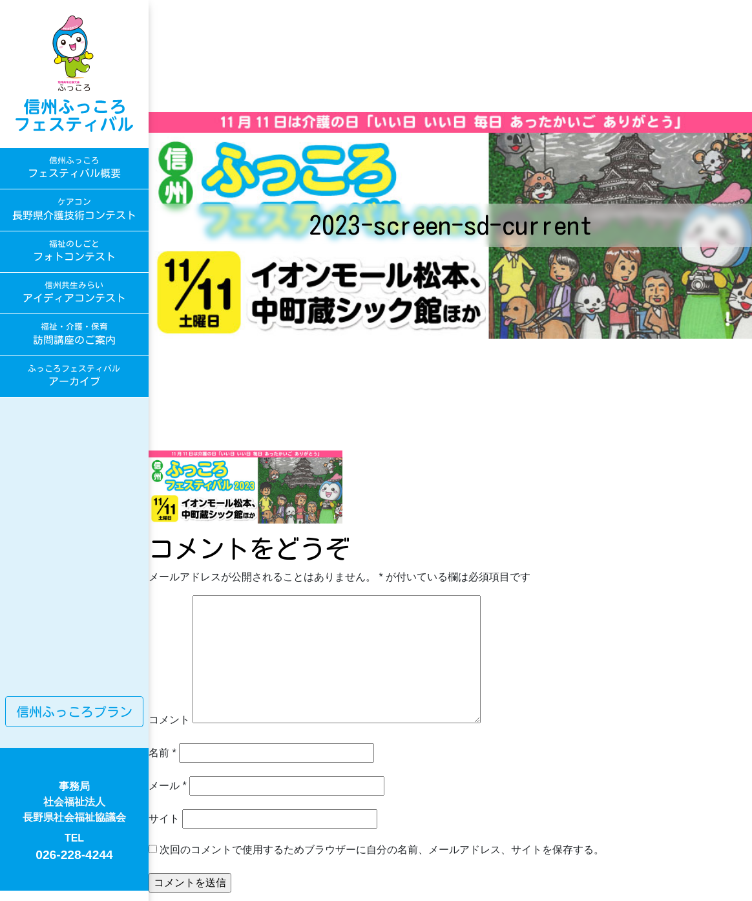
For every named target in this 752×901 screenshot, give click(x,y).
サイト (164, 818)
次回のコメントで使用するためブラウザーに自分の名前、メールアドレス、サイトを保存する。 (382, 849)
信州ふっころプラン (74, 711)
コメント (169, 719)
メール (168, 785)
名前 (162, 752)
